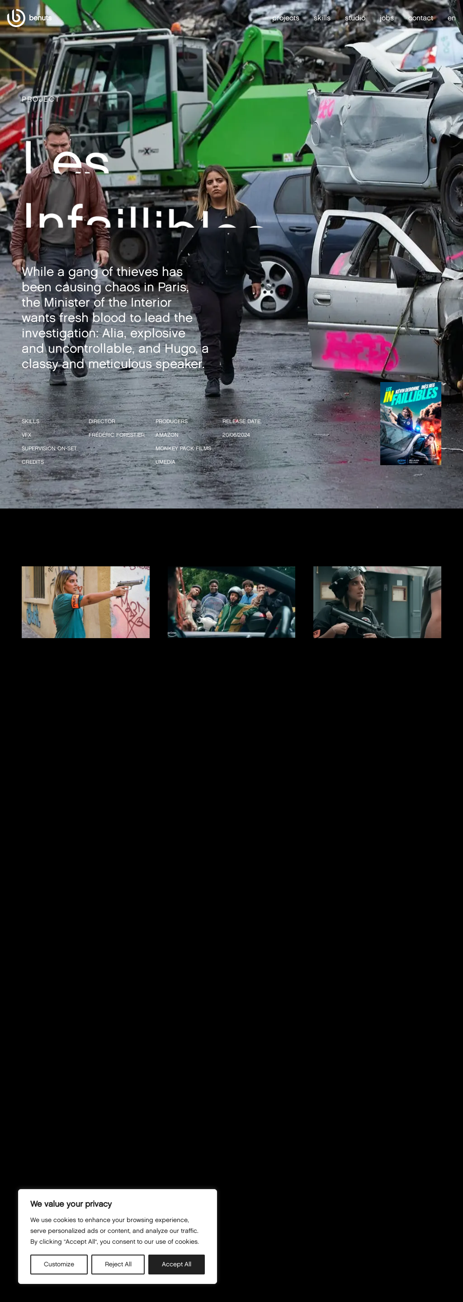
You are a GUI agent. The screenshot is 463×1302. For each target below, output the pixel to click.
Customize (59, 1264)
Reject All (118, 1264)
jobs (387, 18)
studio (355, 18)
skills (322, 18)
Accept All (176, 1264)
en (452, 18)
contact (420, 18)
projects (285, 18)
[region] (117, 1236)
